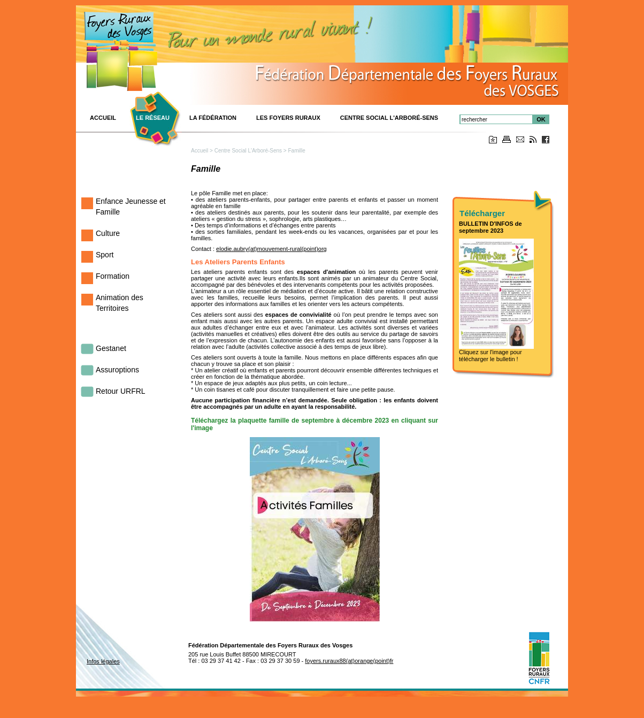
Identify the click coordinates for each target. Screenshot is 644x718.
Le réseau (153, 117)
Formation (112, 276)
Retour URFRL (120, 391)
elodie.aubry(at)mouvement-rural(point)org (271, 249)
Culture (108, 233)
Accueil (199, 151)
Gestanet (111, 348)
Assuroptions (117, 369)
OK (541, 119)
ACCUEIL (103, 117)
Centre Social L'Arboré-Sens (389, 117)
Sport (104, 254)
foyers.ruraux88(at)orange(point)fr (349, 661)
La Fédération (212, 117)
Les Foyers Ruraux (288, 117)
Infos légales (103, 661)
